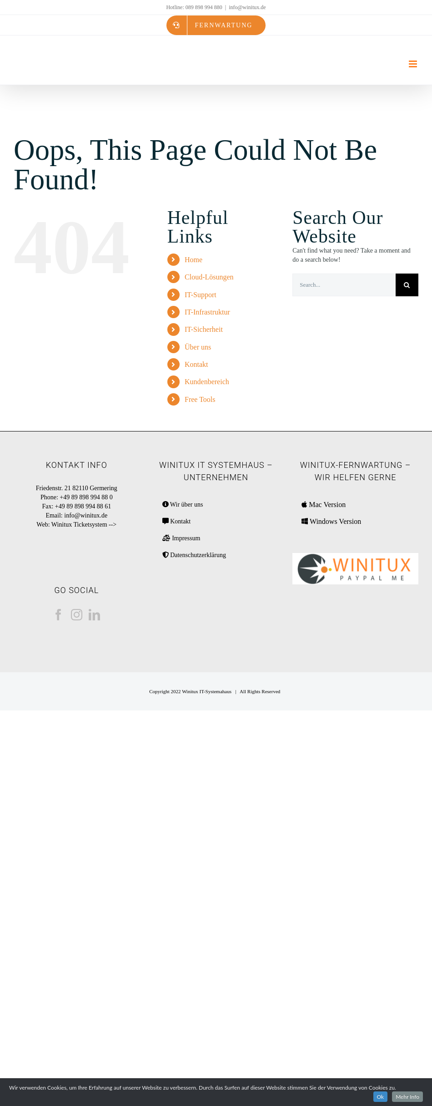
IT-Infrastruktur (207, 312)
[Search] (407, 285)
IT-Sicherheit (204, 329)
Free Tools (200, 399)
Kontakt (196, 364)
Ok (380, 1096)
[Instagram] (76, 614)
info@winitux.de (247, 7)
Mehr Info (407, 1096)
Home (193, 260)
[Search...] (344, 285)
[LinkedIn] (94, 614)
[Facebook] (58, 614)
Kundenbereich (207, 382)
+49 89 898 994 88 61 (83, 506)
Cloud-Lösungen (209, 277)
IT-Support (200, 295)
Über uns (198, 347)
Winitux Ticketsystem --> (83, 524)
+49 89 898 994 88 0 (86, 497)
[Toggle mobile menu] (413, 64)
